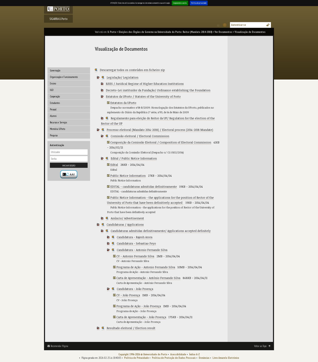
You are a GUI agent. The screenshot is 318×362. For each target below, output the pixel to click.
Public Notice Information (128, 176)
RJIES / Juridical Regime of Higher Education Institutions (145, 84)
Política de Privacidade (136, 358)
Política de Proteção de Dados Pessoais (174, 358)
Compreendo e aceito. (180, 3)
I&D (52, 90)
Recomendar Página (59, 346)
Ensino (53, 83)
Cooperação (55, 96)
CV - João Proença (128, 295)
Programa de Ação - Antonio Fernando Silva (145, 267)
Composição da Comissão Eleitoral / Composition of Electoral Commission (160, 142)
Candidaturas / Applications (125, 224)
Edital (114, 165)
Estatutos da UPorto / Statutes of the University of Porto (143, 96)
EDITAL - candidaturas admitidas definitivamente (143, 187)
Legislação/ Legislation (122, 77)
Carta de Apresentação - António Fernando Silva (148, 278)
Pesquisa (54, 135)
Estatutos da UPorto (123, 103)
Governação (55, 70)
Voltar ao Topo (260, 346)
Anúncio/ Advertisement (127, 218)
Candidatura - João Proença (135, 289)
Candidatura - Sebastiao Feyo (136, 243)
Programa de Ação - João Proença (138, 306)
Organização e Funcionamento (64, 77)
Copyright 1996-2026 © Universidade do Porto (142, 354)
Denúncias (204, 358)
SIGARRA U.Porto (58, 19)
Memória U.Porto (57, 129)
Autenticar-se (238, 25)
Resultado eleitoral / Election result (131, 328)
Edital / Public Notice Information (134, 158)
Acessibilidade (178, 354)
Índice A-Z (194, 354)
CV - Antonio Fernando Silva (135, 256)
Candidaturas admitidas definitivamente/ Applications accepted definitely (161, 231)
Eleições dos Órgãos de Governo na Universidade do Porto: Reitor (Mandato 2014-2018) (165, 32)
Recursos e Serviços (58, 122)
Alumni (53, 116)
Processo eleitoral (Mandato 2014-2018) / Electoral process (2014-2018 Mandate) (160, 130)
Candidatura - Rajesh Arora (134, 237)
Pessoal (53, 109)
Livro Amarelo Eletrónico (226, 358)
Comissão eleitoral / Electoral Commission (140, 136)
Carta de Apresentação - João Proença (141, 317)
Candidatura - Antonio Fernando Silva (142, 250)
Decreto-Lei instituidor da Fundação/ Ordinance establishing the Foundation (158, 90)
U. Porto (111, 32)
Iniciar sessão (68, 165)
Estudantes (55, 103)
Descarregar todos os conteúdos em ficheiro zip (132, 70)
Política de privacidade (198, 3)
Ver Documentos (223, 32)
